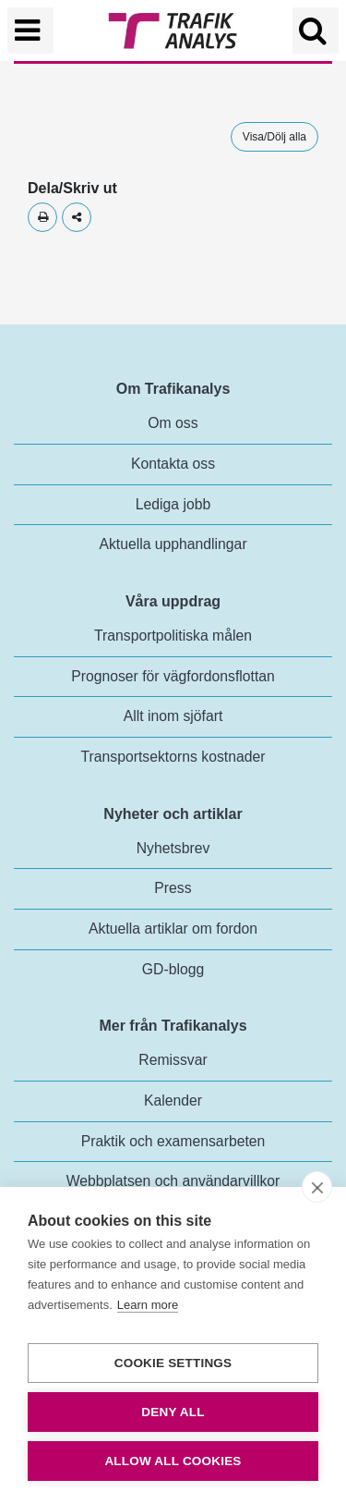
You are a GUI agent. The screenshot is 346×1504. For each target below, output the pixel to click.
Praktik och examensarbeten (173, 1141)
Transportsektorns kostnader (173, 756)
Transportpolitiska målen (173, 635)
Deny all (172, 1412)
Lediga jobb (173, 504)
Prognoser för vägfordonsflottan (173, 676)
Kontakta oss (173, 463)
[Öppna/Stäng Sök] (315, 30)
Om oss (172, 423)
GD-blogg (173, 969)
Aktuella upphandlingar (172, 544)
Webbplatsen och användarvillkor (173, 1181)
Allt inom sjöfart (173, 716)
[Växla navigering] (30, 30)
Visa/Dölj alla (274, 136)
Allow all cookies (172, 1461)
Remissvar (172, 1060)
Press (172, 888)
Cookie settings (173, 1363)
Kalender (173, 1100)
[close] (317, 1187)
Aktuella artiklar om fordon (173, 928)
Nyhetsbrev (173, 848)
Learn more (147, 1305)
